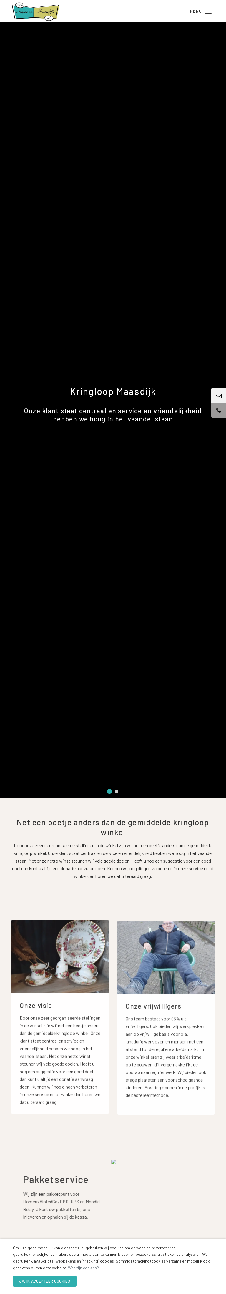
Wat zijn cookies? (83, 1267)
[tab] (109, 791)
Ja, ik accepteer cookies (44, 1281)
